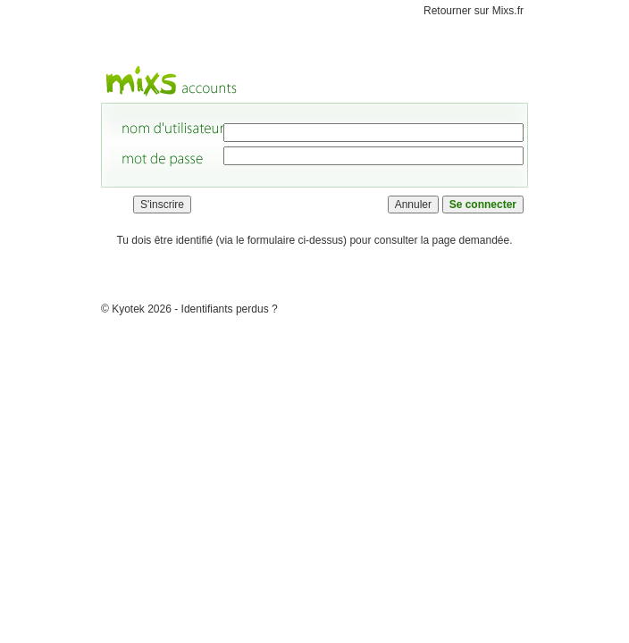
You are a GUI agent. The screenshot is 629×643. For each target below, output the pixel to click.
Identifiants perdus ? (229, 309)
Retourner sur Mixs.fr (474, 10)
